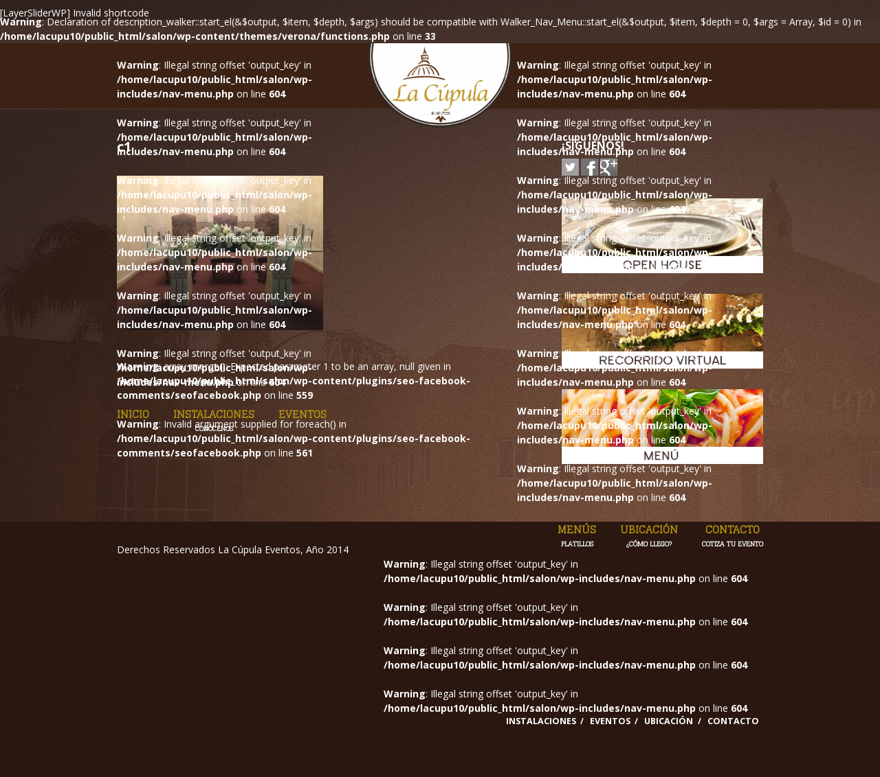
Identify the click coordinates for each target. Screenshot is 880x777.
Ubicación (649, 535)
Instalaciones (213, 420)
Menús (577, 535)
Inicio (133, 414)
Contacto (732, 535)
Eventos (302, 414)
